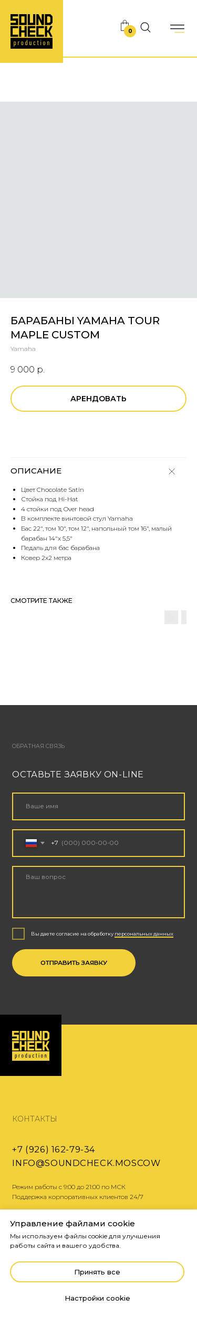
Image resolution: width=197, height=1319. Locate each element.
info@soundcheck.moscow (86, 1163)
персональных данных (144, 934)
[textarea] (98, 892)
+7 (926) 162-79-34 (54, 1149)
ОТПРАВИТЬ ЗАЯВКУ (73, 962)
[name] (98, 806)
